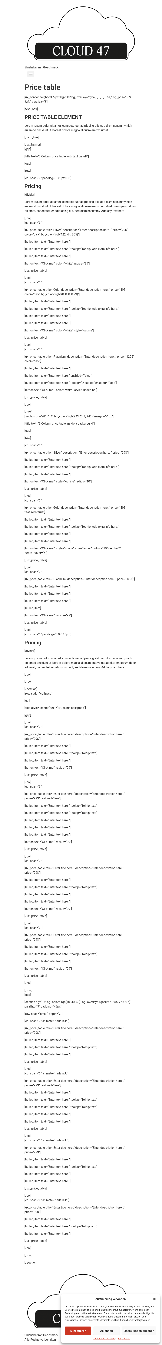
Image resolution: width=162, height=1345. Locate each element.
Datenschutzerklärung (104, 1338)
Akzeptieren (78, 1331)
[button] (154, 1299)
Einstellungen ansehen (139, 1331)
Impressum (124, 1338)
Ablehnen (106, 1331)
